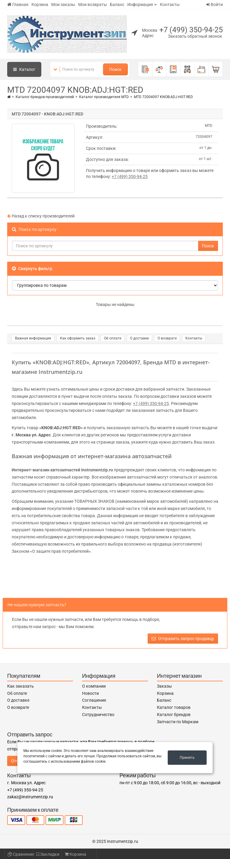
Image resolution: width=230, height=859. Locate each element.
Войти (214, 4)
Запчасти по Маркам (177, 721)
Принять (187, 758)
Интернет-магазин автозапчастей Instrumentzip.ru (62, 469)
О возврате (167, 338)
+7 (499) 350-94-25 (191, 29)
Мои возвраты (92, 4)
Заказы (164, 686)
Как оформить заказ (77, 338)
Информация (140, 4)
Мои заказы (63, 4)
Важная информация (33, 338)
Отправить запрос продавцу (183, 638)
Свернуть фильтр (32, 268)
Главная (17, 4)
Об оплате (112, 338)
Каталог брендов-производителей (45, 97)
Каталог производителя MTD (104, 97)
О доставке (139, 338)
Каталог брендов (173, 714)
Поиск (115, 69)
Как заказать (20, 686)
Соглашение (94, 700)
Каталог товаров (173, 707)
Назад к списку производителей (41, 216)
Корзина (39, 4)
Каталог (24, 69)
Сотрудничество (98, 714)
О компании (94, 686)
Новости (90, 693)
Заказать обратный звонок (195, 36)
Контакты (170, 4)
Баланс (117, 4)
